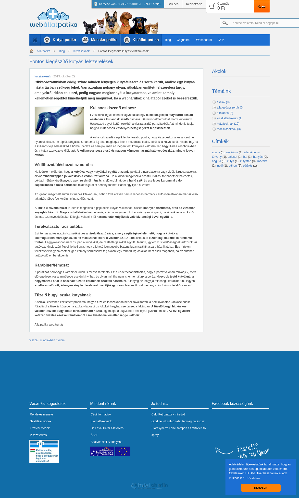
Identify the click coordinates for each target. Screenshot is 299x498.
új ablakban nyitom (52, 340)
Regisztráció (194, 4)
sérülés (247, 165)
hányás (258, 156)
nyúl (220, 165)
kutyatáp (245, 161)
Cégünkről (183, 40)
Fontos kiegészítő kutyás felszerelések (123, 51)
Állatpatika (43, 51)
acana (216, 152)
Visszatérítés (38, 435)
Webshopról (204, 40)
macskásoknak (229, 129)
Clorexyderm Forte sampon (169, 428)
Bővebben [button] (253, 478)
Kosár (262, 6)
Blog (168, 40)
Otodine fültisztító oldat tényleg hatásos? (177, 421)
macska (262, 161)
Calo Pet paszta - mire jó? (168, 414)
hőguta (216, 161)
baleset (232, 156)
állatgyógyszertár (230, 107)
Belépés (173, 4)
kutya (230, 161)
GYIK (221, 40)
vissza (33, 340)
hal (245, 156)
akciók (223, 102)
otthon (233, 165)
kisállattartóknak (229, 118)
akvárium (232, 152)
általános (225, 113)
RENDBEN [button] (260, 487)
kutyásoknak (81, 51)
